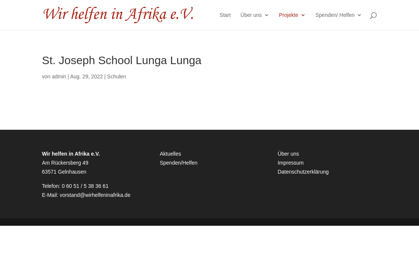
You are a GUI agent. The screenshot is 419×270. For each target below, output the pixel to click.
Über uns (251, 15)
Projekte (288, 15)
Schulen (116, 77)
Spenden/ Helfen (334, 15)
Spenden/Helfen (178, 163)
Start (225, 15)
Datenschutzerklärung (303, 172)
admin (59, 77)
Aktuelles (170, 154)
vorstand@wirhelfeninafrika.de (95, 195)
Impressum (290, 163)
